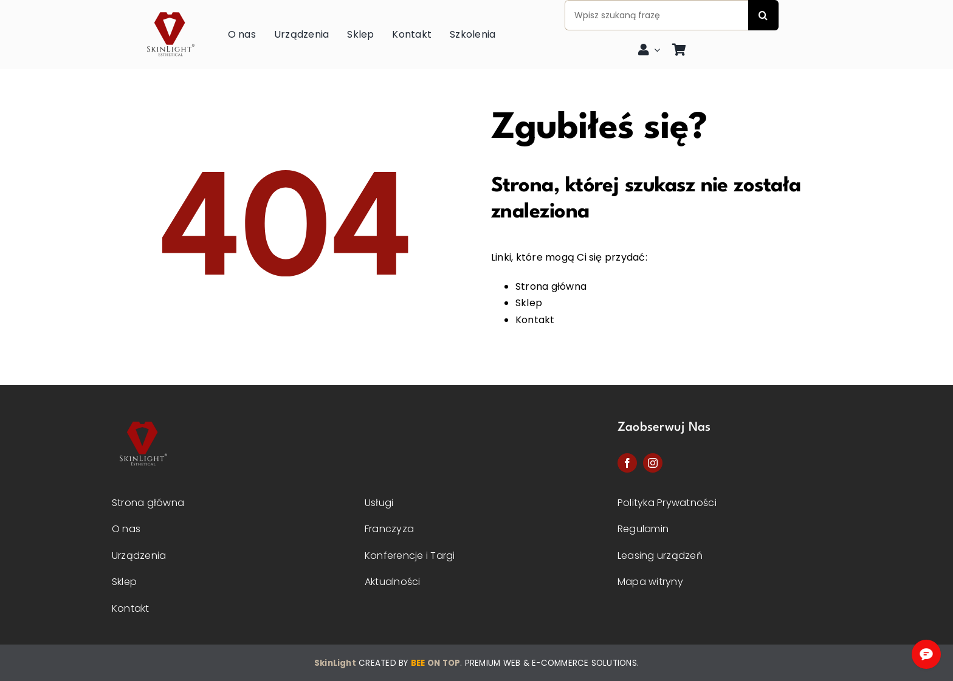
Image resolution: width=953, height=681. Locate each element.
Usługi (379, 503)
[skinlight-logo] (169, 9)
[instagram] (652, 463)
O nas (126, 529)
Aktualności (393, 582)
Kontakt (535, 320)
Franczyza (389, 529)
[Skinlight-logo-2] (142, 418)
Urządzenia (139, 556)
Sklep (528, 303)
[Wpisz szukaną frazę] (656, 15)
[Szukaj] (763, 15)
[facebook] (627, 463)
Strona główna (551, 286)
